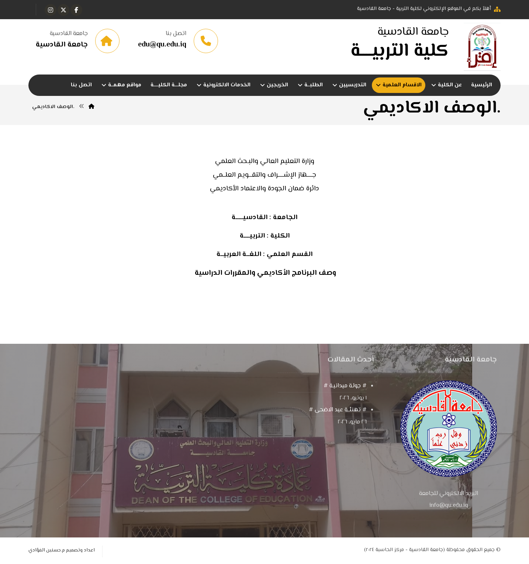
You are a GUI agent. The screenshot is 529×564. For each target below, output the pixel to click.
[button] (76, 10)
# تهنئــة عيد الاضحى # (338, 410)
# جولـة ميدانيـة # (345, 386)
